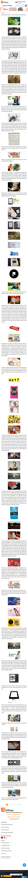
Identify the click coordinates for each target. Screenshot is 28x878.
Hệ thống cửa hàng (5, 842)
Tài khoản (19, 3)
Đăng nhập (23, 1)
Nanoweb (3, 872)
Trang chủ (3, 12)
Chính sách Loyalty (5, 829)
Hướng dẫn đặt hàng (5, 845)
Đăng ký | (19, 1)
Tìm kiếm (8, 12)
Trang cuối (19, 804)
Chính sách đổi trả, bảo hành (7, 824)
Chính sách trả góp (5, 827)
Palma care (3, 853)
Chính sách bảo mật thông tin (7, 832)
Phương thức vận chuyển (6, 850)
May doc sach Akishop (5, 858)
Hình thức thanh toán (5, 848)
